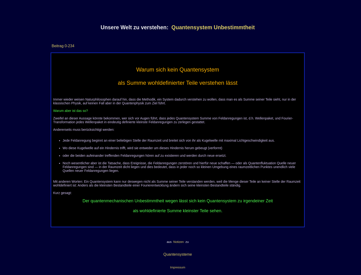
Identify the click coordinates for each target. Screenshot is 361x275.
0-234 (69, 46)
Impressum (177, 267)
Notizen (178, 242)
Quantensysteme (177, 254)
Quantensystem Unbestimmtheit (213, 27)
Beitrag (58, 46)
